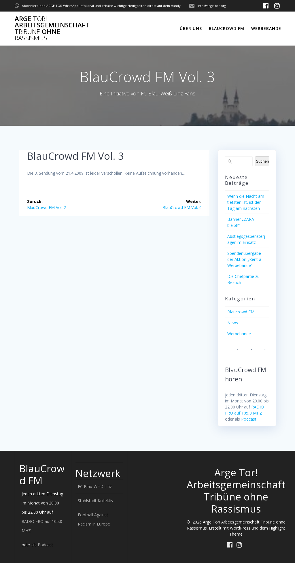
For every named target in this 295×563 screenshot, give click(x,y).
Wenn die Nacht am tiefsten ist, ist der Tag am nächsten (245, 202)
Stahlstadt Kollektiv (95, 500)
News (232, 322)
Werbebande (266, 28)
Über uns (191, 28)
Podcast (248, 419)
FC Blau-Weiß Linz (95, 486)
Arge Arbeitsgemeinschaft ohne (52, 29)
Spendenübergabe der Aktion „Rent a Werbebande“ (244, 259)
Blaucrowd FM (226, 28)
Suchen (262, 161)
